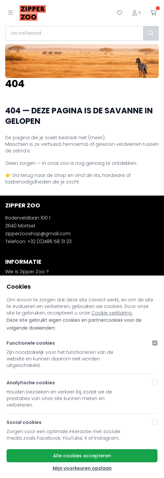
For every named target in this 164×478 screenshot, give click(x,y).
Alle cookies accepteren (82, 455)
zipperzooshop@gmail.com (38, 233)
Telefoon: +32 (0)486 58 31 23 (38, 241)
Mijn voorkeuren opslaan (82, 468)
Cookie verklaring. (112, 313)
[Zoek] (151, 33)
